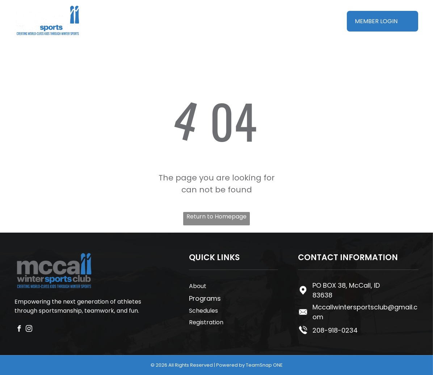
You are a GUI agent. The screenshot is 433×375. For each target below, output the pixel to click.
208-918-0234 (335, 330)
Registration (206, 322)
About (197, 286)
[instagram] (29, 330)
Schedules (203, 311)
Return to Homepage (216, 216)
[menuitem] (125, 14)
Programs (205, 298)
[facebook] (19, 330)
